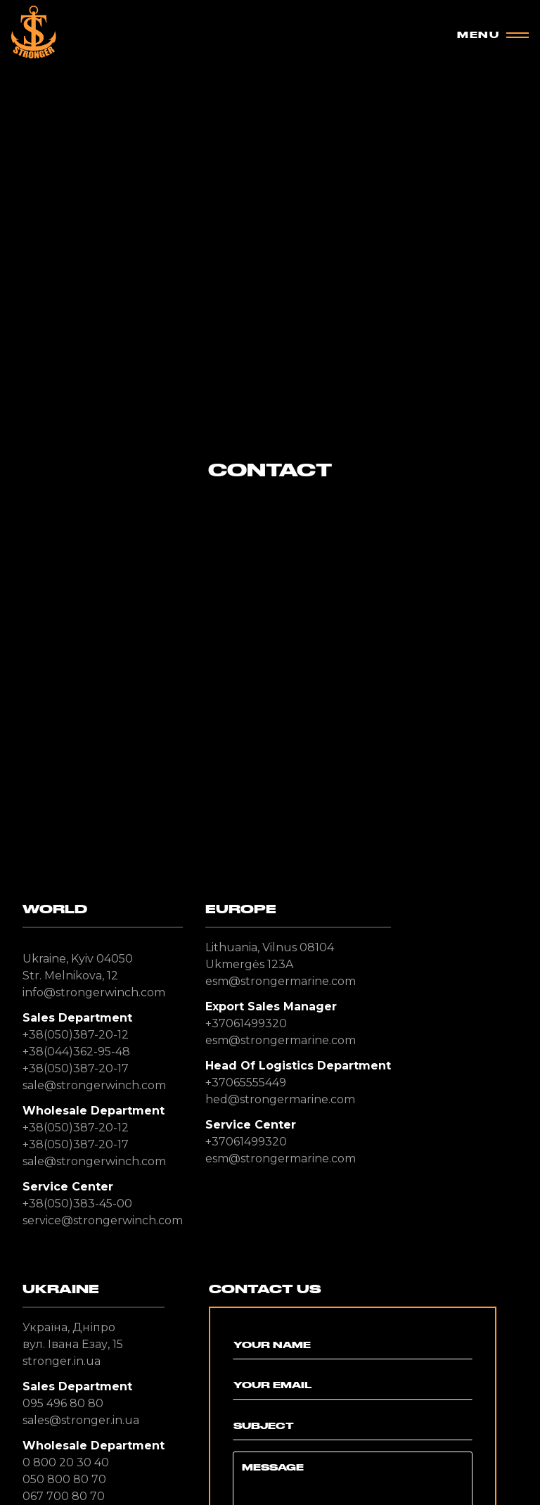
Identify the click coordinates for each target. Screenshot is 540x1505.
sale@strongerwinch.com (94, 1085)
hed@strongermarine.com (280, 1099)
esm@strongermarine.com (280, 981)
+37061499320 (246, 1023)
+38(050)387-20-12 (75, 1034)
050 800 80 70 (64, 1479)
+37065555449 (245, 1082)
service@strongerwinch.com (102, 1220)
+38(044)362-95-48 (76, 1051)
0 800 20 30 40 (65, 1462)
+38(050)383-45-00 (77, 1203)
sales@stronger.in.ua (80, 1420)
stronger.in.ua (61, 1361)
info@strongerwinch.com (93, 992)
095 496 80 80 (62, 1403)
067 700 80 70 (63, 1496)
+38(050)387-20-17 (75, 1068)
